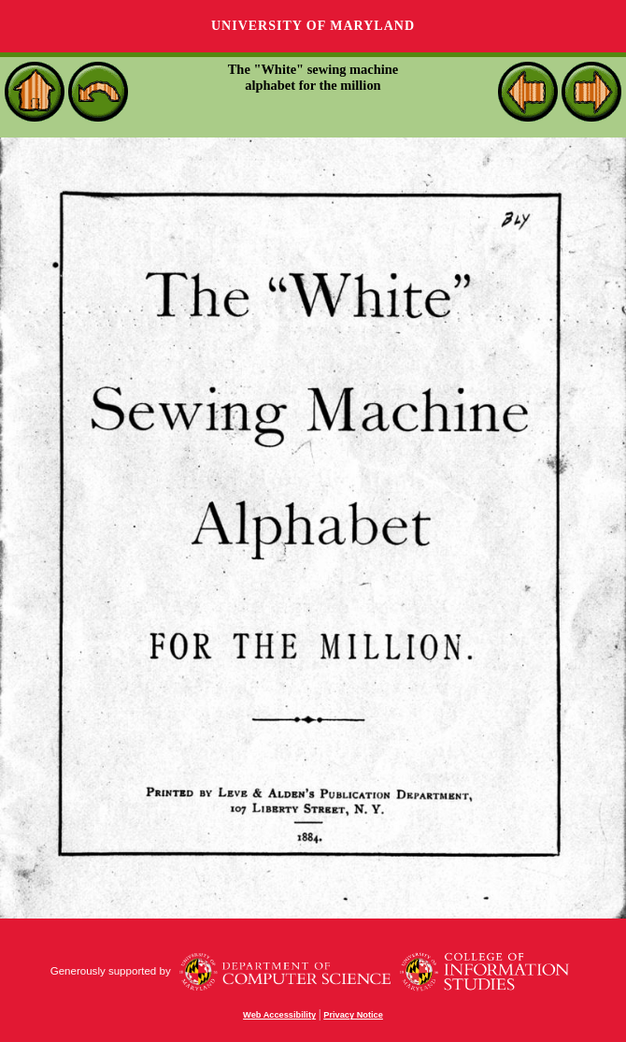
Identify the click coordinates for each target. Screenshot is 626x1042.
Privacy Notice (353, 1015)
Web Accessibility (279, 1015)
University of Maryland (313, 26)
